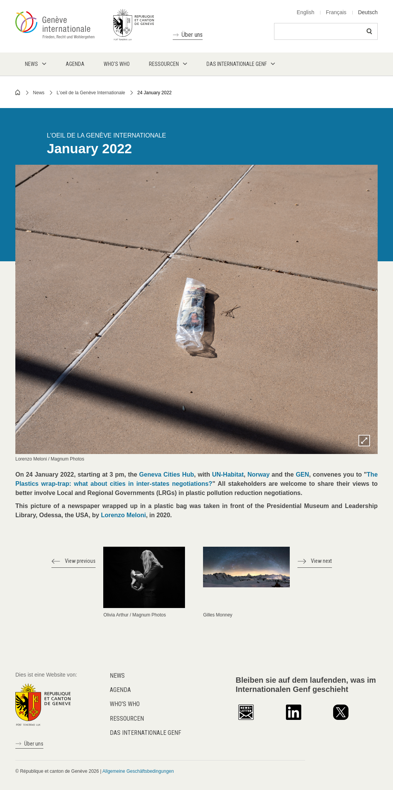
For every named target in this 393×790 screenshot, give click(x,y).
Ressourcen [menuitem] (164, 64)
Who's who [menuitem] (117, 64)
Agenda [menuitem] (75, 64)
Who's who (125, 704)
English (305, 12)
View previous (80, 561)
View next (321, 561)
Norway (259, 474)
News (39, 92)
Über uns (192, 34)
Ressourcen (127, 718)
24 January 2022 (154, 92)
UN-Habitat (228, 474)
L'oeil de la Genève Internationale (91, 92)
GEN (302, 474)
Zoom (364, 440)
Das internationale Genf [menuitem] (236, 64)
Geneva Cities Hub (166, 474)
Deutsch (368, 12)
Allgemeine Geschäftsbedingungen (138, 771)
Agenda (120, 689)
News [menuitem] (31, 64)
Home (18, 92)
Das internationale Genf (145, 732)
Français (336, 12)
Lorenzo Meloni (123, 515)
